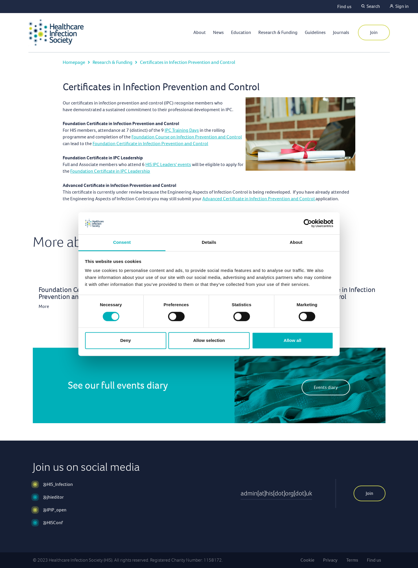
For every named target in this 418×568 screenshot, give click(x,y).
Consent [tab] (122, 242)
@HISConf (53, 523)
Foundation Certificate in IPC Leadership (110, 171)
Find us (344, 6)
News (218, 32)
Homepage (74, 62)
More (44, 306)
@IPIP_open (54, 510)
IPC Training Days (182, 130)
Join (374, 32)
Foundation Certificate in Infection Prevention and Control (150, 143)
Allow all (292, 340)
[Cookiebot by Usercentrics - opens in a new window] (307, 223)
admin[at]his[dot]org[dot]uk (276, 493)
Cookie (307, 560)
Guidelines (315, 32)
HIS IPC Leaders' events (168, 164)
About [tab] (296, 242)
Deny (125, 340)
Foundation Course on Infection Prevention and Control (186, 137)
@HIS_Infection (58, 484)
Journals (341, 32)
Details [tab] (209, 242)
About (199, 32)
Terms (352, 560)
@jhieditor (53, 497)
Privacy (330, 560)
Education (241, 32)
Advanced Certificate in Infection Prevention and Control (259, 199)
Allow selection (209, 340)
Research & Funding (278, 32)
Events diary (326, 387)
